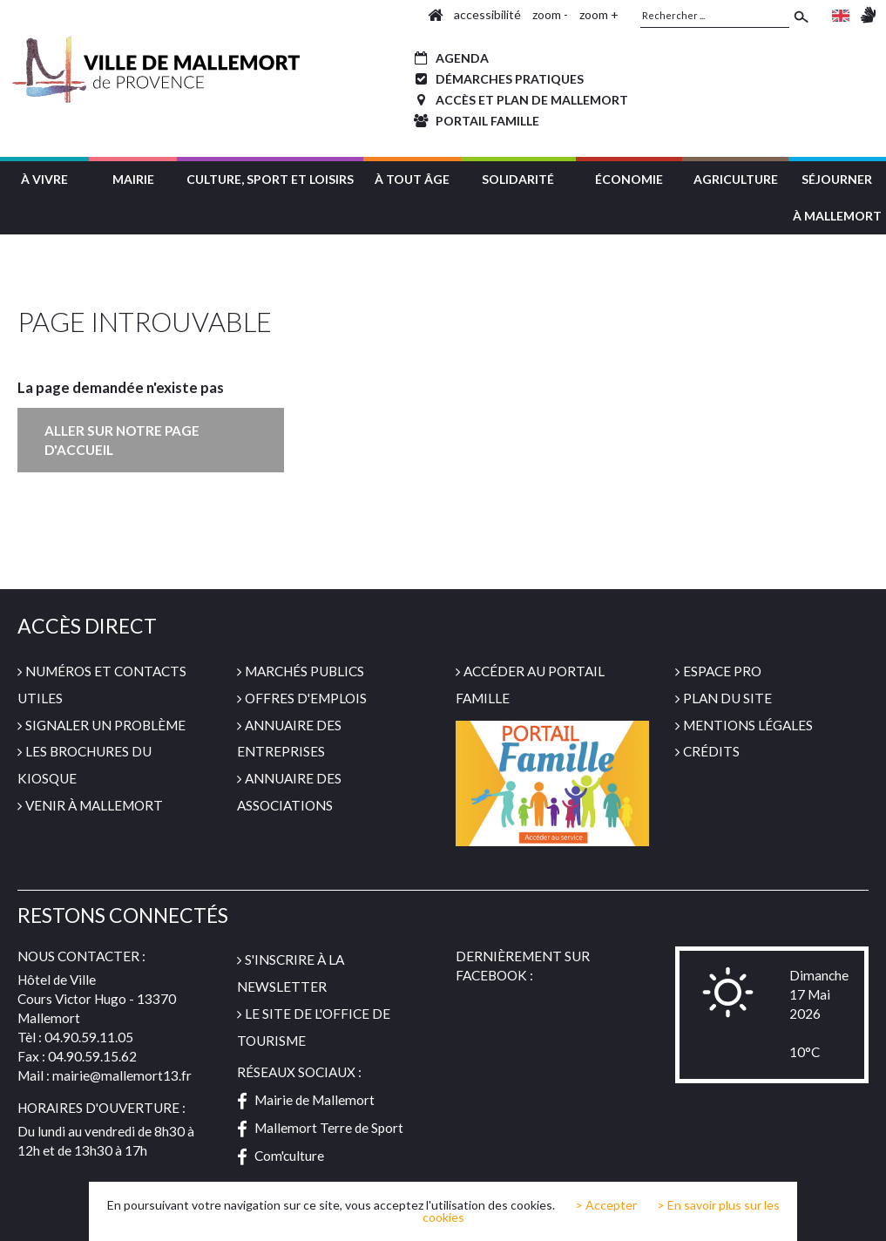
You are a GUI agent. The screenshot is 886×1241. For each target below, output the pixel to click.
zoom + (599, 14)
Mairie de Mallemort (306, 1100)
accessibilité (487, 14)
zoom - (550, 14)
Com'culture (280, 1155)
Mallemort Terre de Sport (320, 1128)
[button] (44, 177)
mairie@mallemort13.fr (122, 1075)
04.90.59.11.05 (88, 1037)
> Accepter (606, 1205)
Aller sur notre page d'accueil (122, 440)
